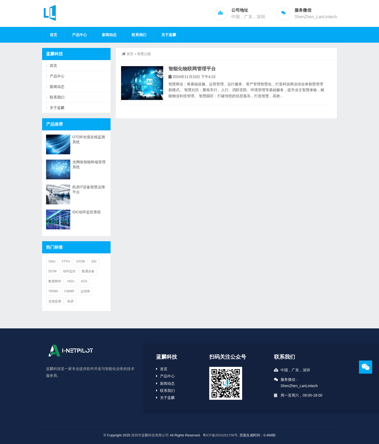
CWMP (69, 291)
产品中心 (79, 35)
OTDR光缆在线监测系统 (88, 139)
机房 (70, 301)
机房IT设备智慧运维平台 (88, 189)
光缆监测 (54, 301)
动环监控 (69, 271)
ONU (52, 261)
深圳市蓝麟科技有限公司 (150, 435)
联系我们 (139, 35)
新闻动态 (109, 35)
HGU (70, 281)
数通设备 (88, 271)
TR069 (53, 291)
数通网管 (54, 281)
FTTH (66, 261)
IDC (94, 261)
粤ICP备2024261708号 (220, 435)
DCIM (52, 271)
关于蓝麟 (168, 35)
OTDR (80, 261)
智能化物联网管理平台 (192, 72)
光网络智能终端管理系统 (89, 164)
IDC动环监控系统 (86, 212)
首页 (53, 35)
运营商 (85, 291)
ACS (84, 281)
